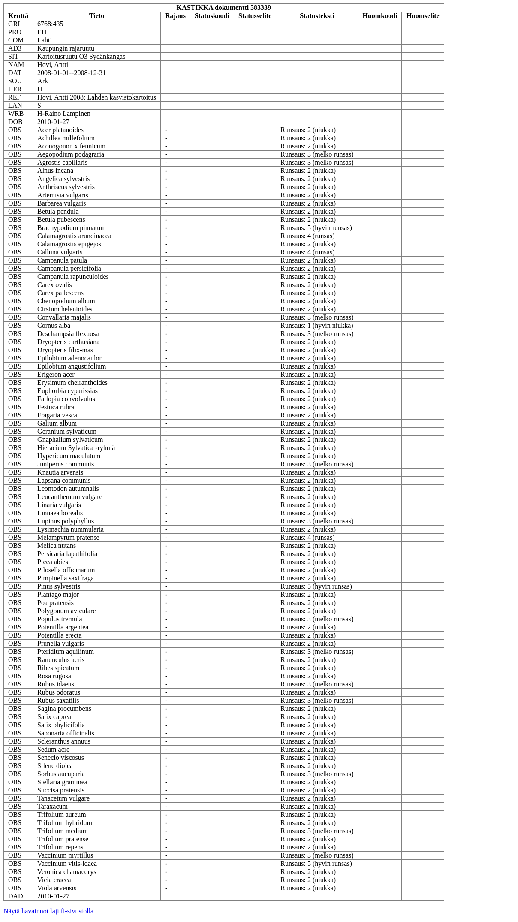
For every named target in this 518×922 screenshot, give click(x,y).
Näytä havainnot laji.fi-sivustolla (48, 911)
